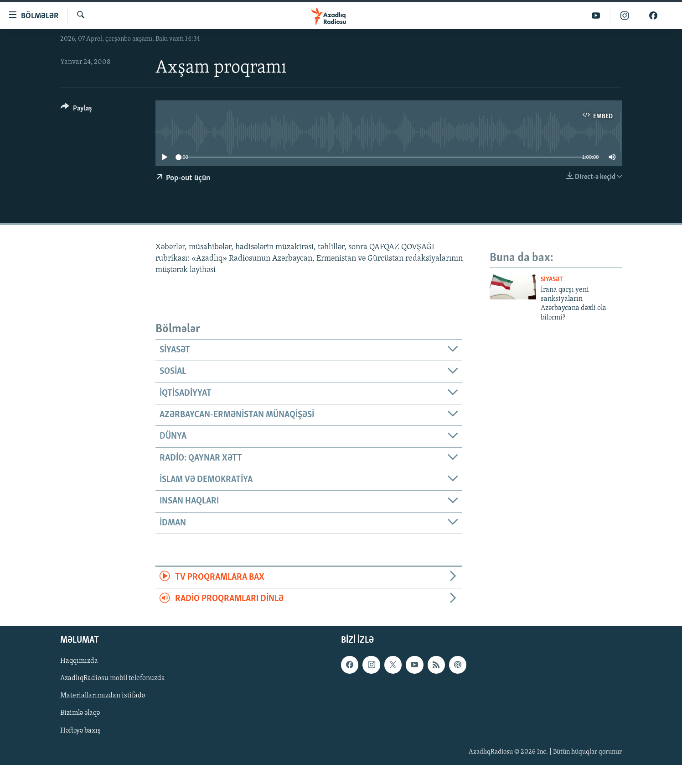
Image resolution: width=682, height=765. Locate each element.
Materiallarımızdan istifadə (102, 695)
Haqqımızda (79, 661)
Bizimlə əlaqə (80, 713)
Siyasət (552, 279)
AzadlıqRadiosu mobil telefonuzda (112, 678)
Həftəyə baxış (80, 730)
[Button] (76, 109)
